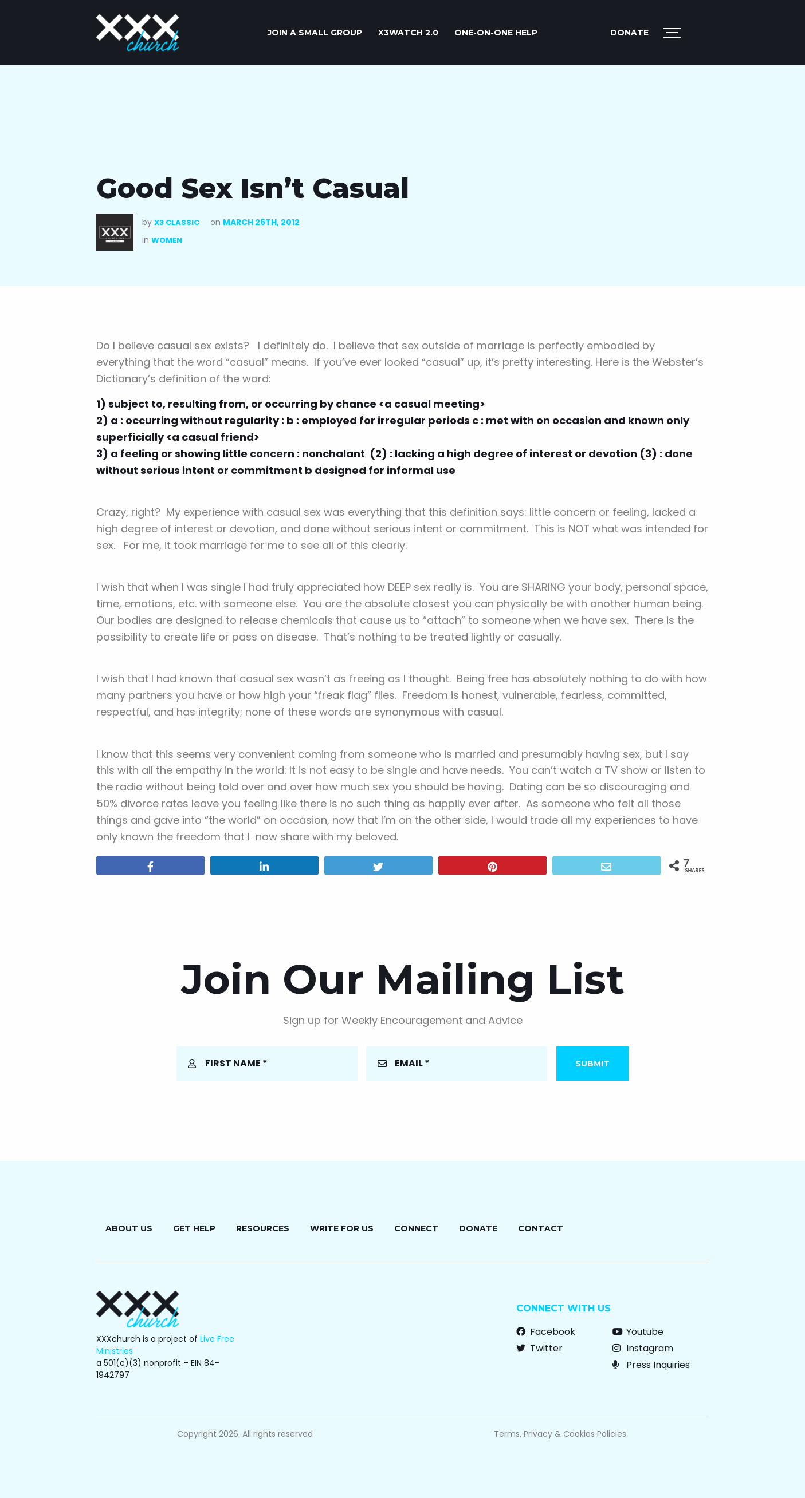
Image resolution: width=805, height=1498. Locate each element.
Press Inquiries (651, 1365)
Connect (416, 1228)
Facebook (545, 1332)
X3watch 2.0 (408, 32)
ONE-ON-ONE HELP (495, 32)
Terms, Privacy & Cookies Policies (560, 1434)
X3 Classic (176, 222)
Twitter (539, 1348)
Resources (262, 1228)
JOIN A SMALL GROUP (315, 32)
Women (166, 240)
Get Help (194, 1228)
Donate (629, 32)
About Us (128, 1228)
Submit (592, 1063)
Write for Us (342, 1228)
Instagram (642, 1348)
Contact (540, 1228)
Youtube (637, 1332)
